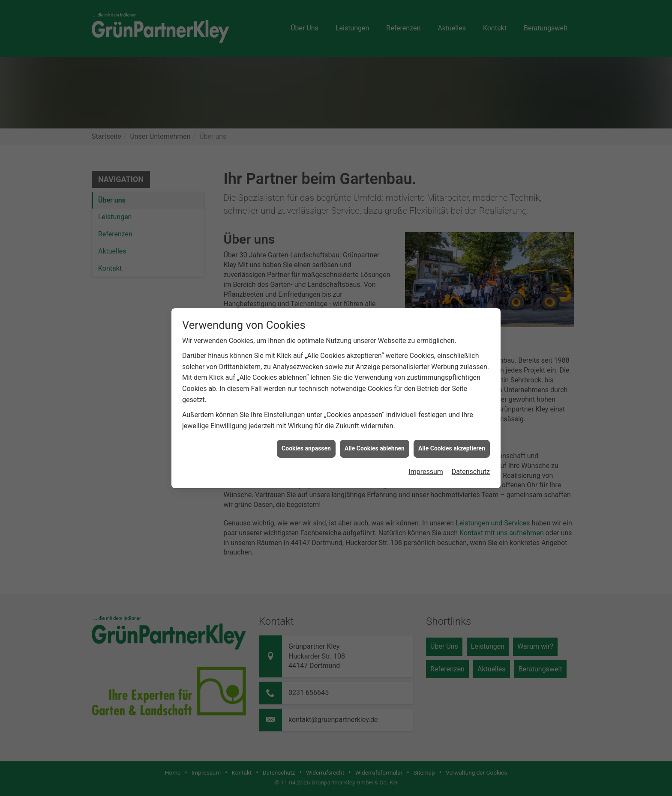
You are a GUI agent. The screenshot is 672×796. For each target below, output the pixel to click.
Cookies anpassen (306, 430)
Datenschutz (471, 454)
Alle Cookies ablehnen (375, 430)
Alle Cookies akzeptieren (451, 430)
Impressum (425, 454)
